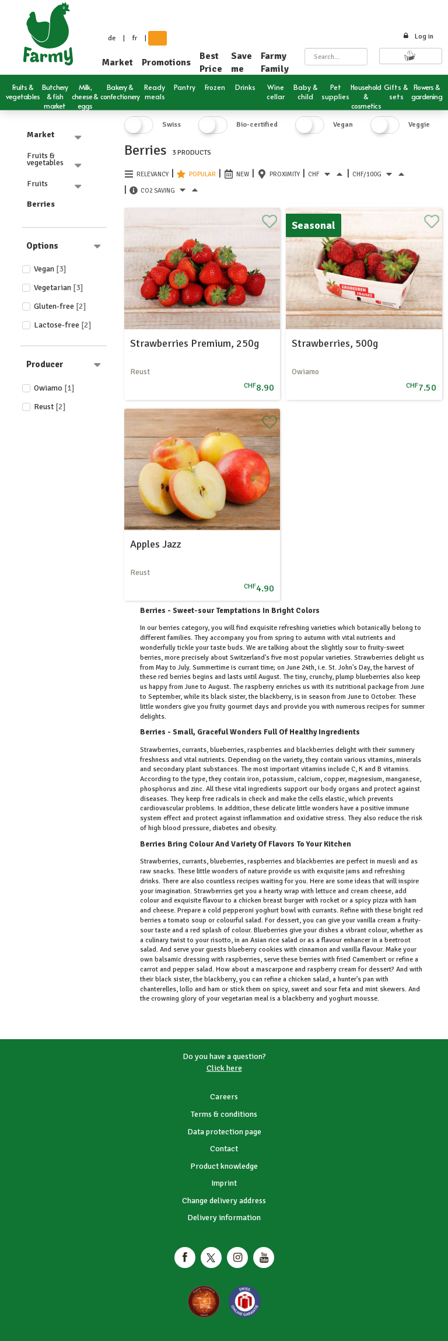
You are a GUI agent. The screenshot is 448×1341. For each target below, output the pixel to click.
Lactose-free (63, 325)
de (112, 38)
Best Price (211, 62)
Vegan (50, 269)
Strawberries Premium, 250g (194, 343)
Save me (241, 62)
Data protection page (224, 1132)
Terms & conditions (224, 1114)
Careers (224, 1097)
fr (134, 38)
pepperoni (238, 910)
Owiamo (54, 388)
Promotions (166, 62)
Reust (50, 407)
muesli (386, 861)
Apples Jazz (155, 544)
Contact (224, 1149)
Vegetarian (58, 287)
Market (117, 62)
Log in (417, 36)
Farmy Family (275, 62)
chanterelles (158, 989)
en (157, 38)
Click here (224, 1068)
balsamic (168, 959)
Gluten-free (60, 306)
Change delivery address (224, 1201)
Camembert (369, 959)
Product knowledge (224, 1166)
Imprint (224, 1183)
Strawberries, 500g (335, 343)
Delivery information (224, 1217)
